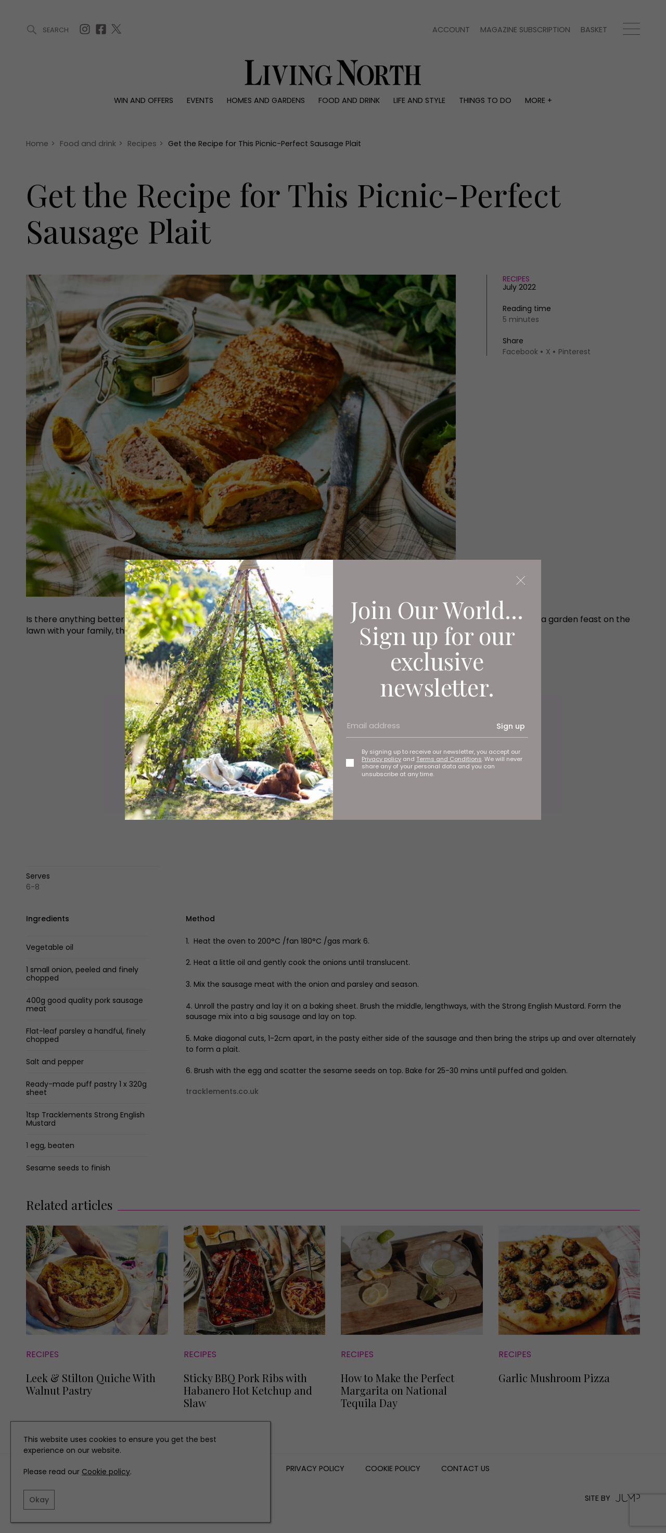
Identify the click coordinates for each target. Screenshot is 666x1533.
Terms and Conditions (449, 759)
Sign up (510, 726)
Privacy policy (381, 759)
